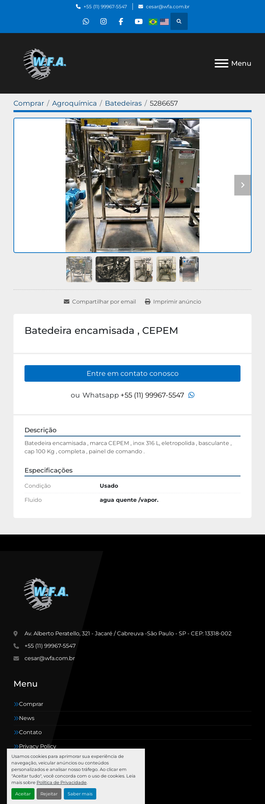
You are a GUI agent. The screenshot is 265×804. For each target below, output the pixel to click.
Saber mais (80, 793)
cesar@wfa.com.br (167, 6)
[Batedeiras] (123, 103)
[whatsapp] (86, 21)
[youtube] (138, 21)
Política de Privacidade (62, 782)
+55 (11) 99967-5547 (105, 6)
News (27, 718)
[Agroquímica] (74, 103)
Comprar (31, 704)
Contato (30, 732)
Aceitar (23, 793)
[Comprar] (28, 103)
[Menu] (221, 63)
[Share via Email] (99, 301)
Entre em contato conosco (133, 373)
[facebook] (121, 21)
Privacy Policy (37, 746)
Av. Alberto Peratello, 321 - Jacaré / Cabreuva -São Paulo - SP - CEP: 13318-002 (128, 633)
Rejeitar (49, 793)
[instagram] (103, 21)
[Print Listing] (173, 301)
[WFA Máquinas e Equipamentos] (47, 593)
